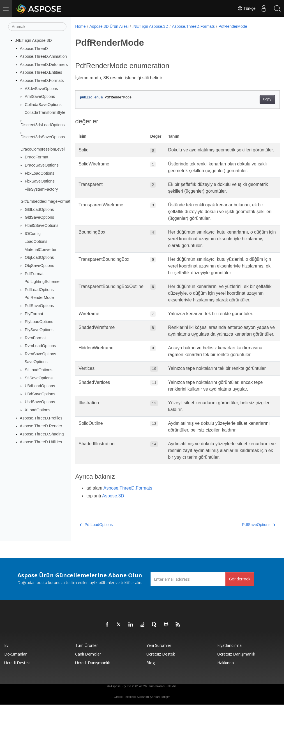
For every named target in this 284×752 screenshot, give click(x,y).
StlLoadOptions (38, 370)
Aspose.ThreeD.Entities (41, 72)
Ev (6, 692)
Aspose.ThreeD (34, 48)
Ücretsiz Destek (160, 701)
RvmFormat (35, 337)
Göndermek (239, 626)
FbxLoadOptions (39, 173)
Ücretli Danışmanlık (92, 709)
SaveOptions (35, 361)
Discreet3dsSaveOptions (42, 137)
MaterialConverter (40, 249)
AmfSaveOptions (40, 96)
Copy (253, 100)
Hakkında (225, 709)
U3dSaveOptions (40, 394)
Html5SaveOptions (41, 225)
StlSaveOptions (38, 377)
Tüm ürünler (86, 692)
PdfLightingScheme (41, 281)
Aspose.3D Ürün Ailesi (108, 26)
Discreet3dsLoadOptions (42, 125)
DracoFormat (36, 157)
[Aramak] (37, 26)
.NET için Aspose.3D (33, 40)
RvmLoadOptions (40, 345)
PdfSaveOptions (39, 305)
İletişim (165, 744)
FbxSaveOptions (39, 181)
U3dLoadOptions (40, 386)
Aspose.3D (113, 543)
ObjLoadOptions (39, 257)
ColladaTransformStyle (44, 112)
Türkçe (246, 8)
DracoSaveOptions (42, 165)
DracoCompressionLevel (42, 149)
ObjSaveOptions (39, 265)
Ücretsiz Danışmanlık (236, 701)
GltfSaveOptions (39, 217)
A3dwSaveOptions (41, 88)
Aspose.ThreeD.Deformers (44, 64)
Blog (150, 709)
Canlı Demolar (88, 701)
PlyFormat (34, 313)
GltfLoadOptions (39, 209)
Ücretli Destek (17, 709)
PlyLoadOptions (39, 321)
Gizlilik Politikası (125, 744)
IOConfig (33, 233)
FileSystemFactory (41, 189)
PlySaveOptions (39, 329)
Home (80, 26)
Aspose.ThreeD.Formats (42, 80)
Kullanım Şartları (148, 744)
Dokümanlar (15, 701)
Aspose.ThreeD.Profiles (41, 418)
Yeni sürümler (158, 692)
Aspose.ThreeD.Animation (43, 56)
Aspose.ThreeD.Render (41, 426)
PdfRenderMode (39, 297)
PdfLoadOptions (39, 289)
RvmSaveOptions (40, 354)
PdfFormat (34, 273)
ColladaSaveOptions (43, 104)
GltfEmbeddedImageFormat (45, 201)
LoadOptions (35, 241)
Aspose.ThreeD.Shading (42, 434)
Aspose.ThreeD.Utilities (41, 442)
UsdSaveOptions (40, 402)
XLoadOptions (37, 410)
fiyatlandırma (229, 692)
